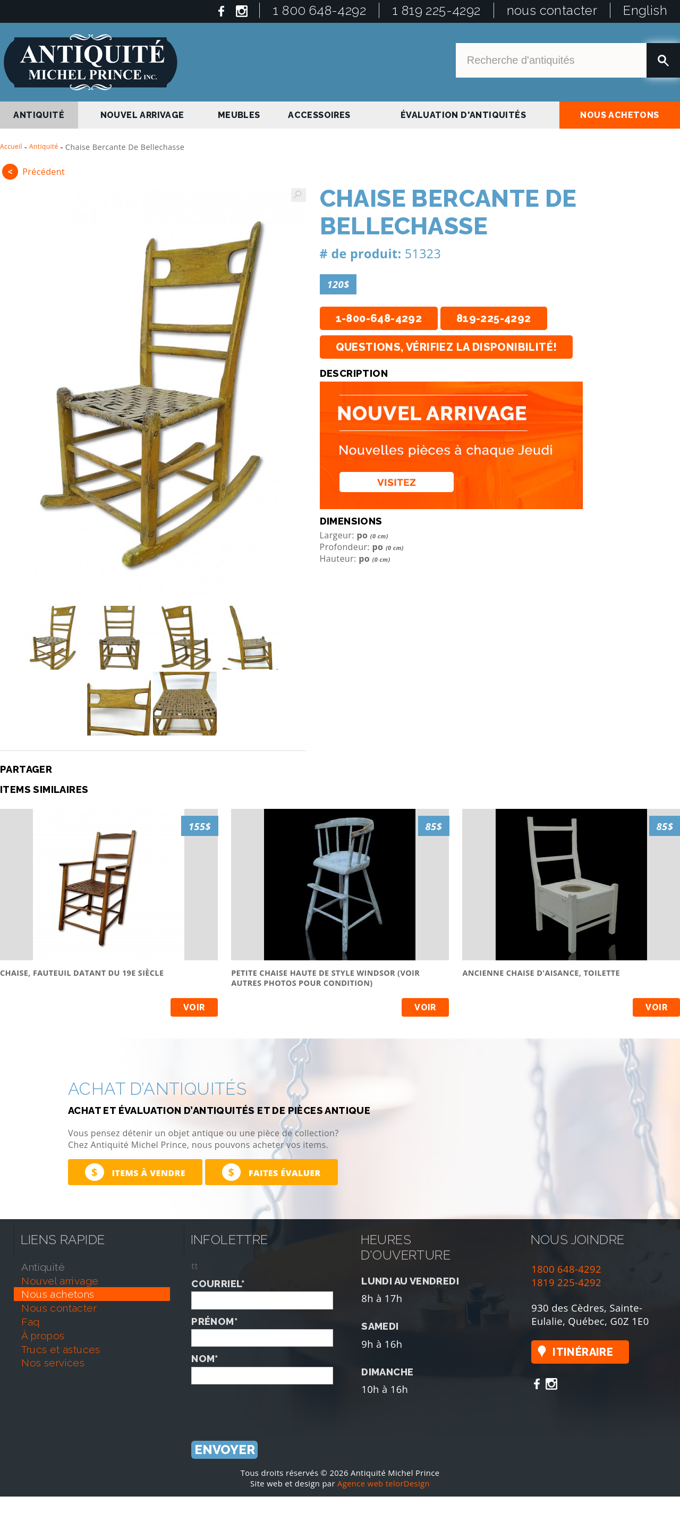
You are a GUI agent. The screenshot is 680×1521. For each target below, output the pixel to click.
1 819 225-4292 (436, 10)
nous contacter (552, 10)
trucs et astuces (60, 1349)
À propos (42, 1335)
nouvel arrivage (142, 115)
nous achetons (619, 115)
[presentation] (272, 1405)
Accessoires (319, 115)
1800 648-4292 (566, 1268)
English (645, 10)
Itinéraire (582, 1352)
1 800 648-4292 (319, 10)
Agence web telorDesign (383, 1483)
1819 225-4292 (566, 1282)
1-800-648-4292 (379, 318)
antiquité (38, 115)
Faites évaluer (271, 1172)
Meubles (239, 115)
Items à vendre (135, 1172)
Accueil (11, 146)
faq (30, 1322)
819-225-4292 (493, 318)
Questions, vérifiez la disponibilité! (446, 347)
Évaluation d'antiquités (463, 115)
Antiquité (43, 146)
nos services (52, 1362)
